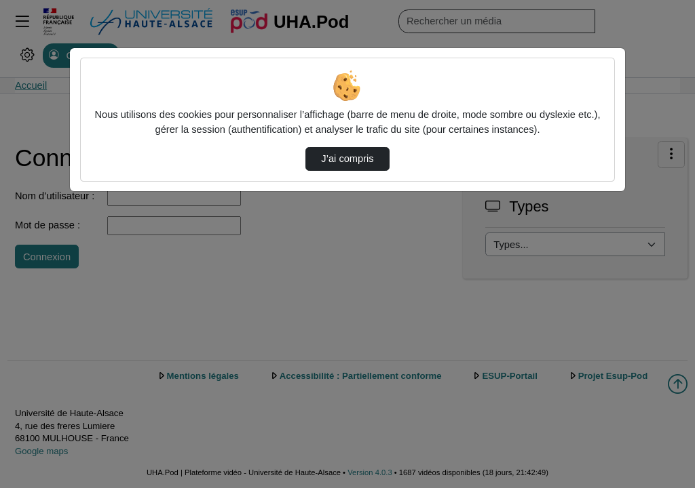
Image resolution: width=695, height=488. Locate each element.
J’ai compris (347, 158)
